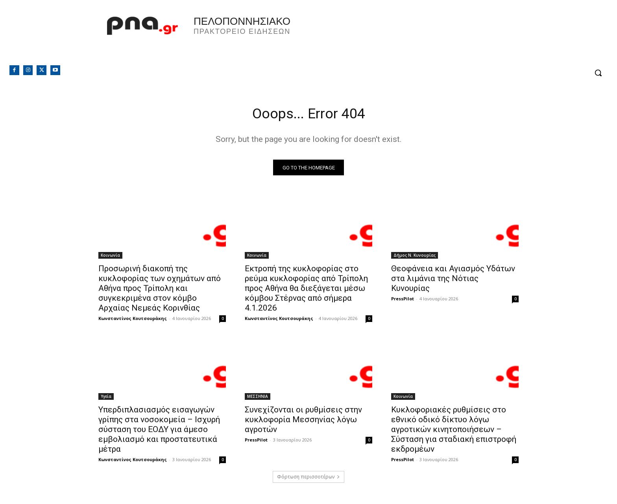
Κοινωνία (110, 257)
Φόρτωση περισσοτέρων (308, 479)
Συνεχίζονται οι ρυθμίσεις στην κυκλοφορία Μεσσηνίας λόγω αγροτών (303, 421)
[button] (598, 72)
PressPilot (402, 301)
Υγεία (106, 398)
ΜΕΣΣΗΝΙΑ (257, 398)
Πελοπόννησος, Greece (418, 37)
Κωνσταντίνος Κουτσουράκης (132, 321)
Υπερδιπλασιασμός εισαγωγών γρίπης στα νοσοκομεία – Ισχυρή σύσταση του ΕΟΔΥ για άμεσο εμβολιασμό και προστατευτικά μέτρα (159, 431)
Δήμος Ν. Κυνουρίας (414, 257)
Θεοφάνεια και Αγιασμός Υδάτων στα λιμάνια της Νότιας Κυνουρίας (453, 280)
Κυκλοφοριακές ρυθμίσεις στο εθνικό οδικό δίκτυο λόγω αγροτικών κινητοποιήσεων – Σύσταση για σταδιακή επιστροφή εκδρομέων (453, 431)
